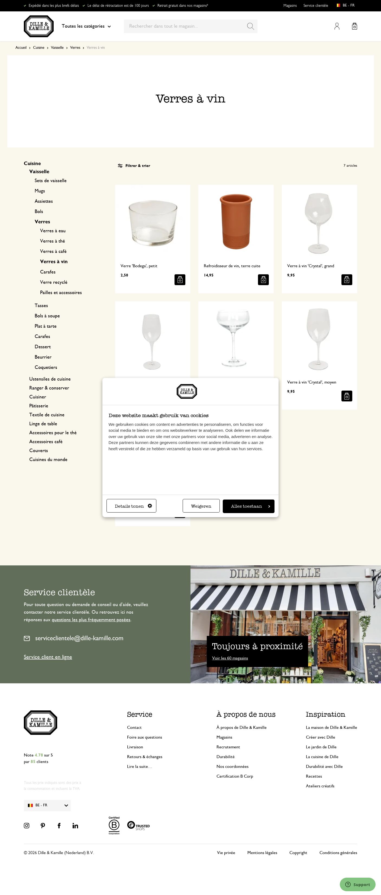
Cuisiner (37, 397)
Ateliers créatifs (320, 786)
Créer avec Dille (320, 737)
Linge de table (43, 423)
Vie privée (226, 853)
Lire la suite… (139, 766)
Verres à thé (52, 241)
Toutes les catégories (86, 26)
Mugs (40, 191)
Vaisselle (57, 48)
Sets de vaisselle (51, 180)
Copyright (298, 853)
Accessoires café (46, 441)
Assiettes (44, 201)
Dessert (43, 347)
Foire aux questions (144, 737)
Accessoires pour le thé (53, 432)
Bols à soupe (47, 316)
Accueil (21, 48)
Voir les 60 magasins (230, 658)
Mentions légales (262, 853)
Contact (134, 727)
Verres (75, 48)
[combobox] (190, 26)
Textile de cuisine (46, 415)
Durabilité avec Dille (324, 766)
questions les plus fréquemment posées (91, 619)
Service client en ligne (48, 657)
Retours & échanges (144, 757)
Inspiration (326, 714)
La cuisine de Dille (322, 757)
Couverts (38, 450)
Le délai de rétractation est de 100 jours (118, 6)
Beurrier (43, 357)
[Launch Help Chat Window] (358, 884)
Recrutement (228, 747)
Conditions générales (338, 853)
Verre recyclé (53, 282)
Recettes (314, 776)
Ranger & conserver (49, 388)
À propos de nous (246, 714)
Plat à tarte (46, 326)
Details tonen (133, 506)
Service (139, 714)
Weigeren (201, 506)
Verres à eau (53, 230)
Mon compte (337, 26)
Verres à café (53, 251)
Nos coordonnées (232, 766)
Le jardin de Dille (321, 747)
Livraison (135, 747)
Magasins (290, 6)
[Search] (250, 26)
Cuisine (38, 48)
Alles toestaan (250, 506)
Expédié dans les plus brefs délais (54, 6)
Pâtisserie (38, 406)
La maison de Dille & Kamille (331, 727)
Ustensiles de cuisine (50, 379)
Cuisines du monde (48, 459)
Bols (39, 211)
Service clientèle (315, 6)
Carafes (48, 272)
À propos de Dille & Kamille (242, 727)
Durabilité (226, 757)
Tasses (41, 305)
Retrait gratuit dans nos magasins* (182, 6)
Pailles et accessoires (61, 292)
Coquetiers (46, 367)
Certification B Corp (235, 776)
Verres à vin (54, 261)
